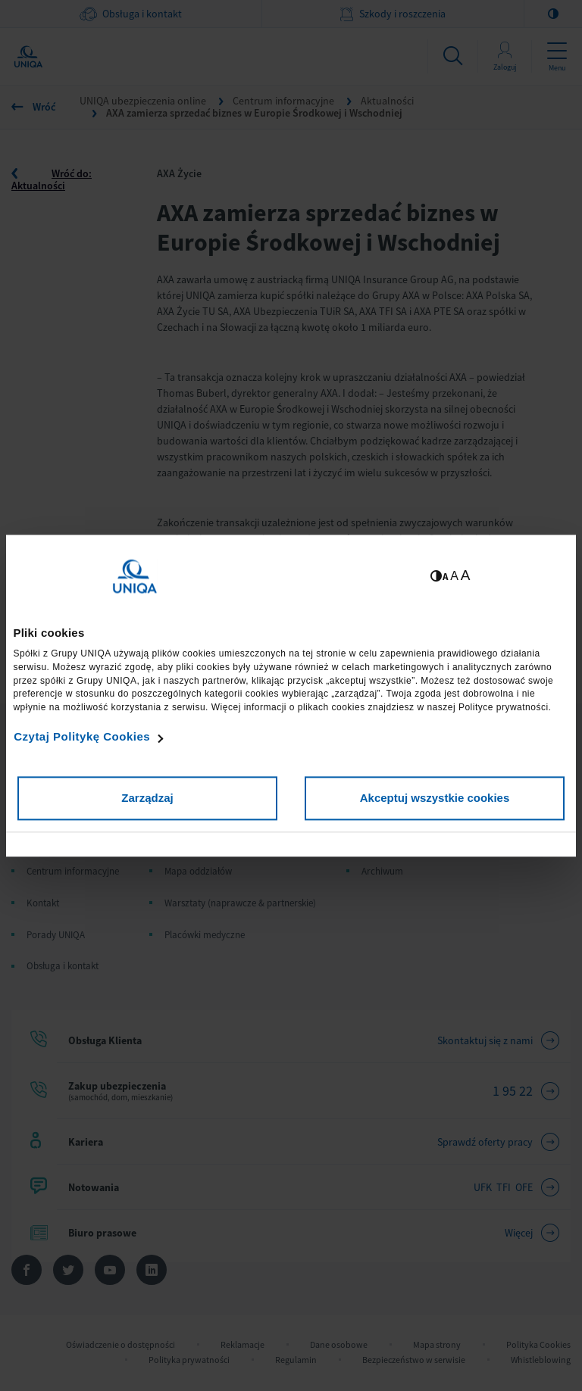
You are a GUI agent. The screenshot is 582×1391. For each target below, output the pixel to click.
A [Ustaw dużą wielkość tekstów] (466, 575)
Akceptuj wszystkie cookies (435, 797)
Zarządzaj (147, 797)
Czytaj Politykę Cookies (82, 737)
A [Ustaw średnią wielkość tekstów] (454, 575)
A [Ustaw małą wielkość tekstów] (445, 576)
